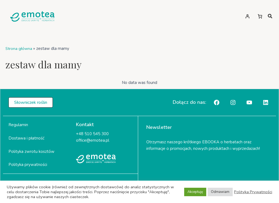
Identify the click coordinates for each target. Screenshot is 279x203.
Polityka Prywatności (253, 191)
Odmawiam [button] (220, 191)
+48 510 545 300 (92, 134)
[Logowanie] (247, 16)
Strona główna (19, 48)
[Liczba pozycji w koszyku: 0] (260, 16)
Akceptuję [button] (195, 191)
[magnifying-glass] (270, 16)
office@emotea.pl (92, 140)
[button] (30, 102)
